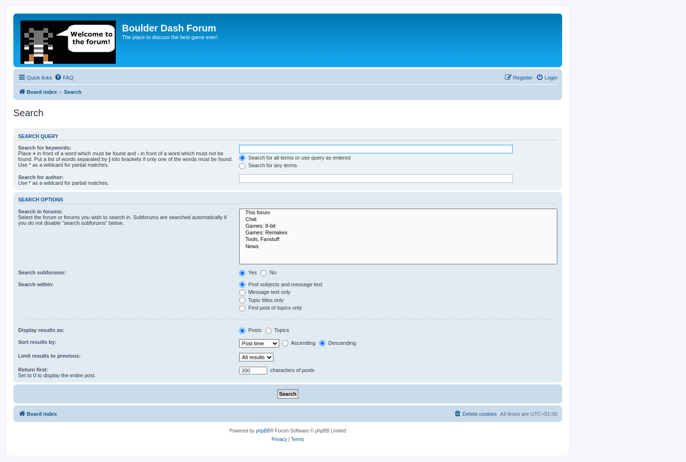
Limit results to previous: (49, 356)
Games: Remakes (398, 233)
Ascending (298, 343)
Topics (277, 330)
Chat (398, 219)
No (268, 272)
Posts (250, 330)
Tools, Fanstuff (398, 239)
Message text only (265, 292)
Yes (248, 272)
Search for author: (40, 177)
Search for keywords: (44, 148)
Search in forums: (40, 211)
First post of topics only (270, 308)
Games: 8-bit (398, 226)
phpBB (263, 430)
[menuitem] (63, 77)
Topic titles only (261, 300)
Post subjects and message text (280, 284)
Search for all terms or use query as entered (295, 158)
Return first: (33, 369)
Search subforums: (42, 272)
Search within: (36, 284)
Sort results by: (37, 342)
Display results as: (41, 330)
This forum (398, 213)
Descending (337, 343)
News (398, 246)
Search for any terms (268, 165)
